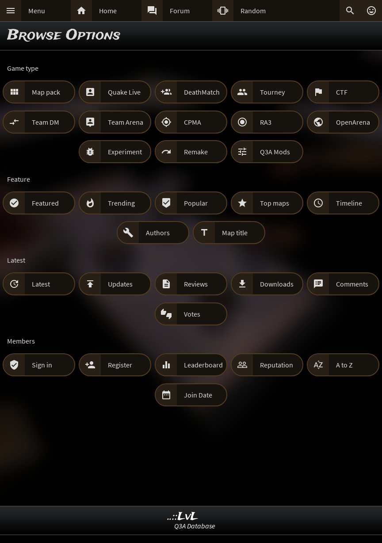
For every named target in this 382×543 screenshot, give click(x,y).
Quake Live (124, 92)
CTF (342, 92)
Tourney (272, 92)
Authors (158, 232)
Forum (180, 10)
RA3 (265, 122)
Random (253, 10)
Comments (352, 283)
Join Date (198, 394)
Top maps (274, 203)
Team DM (45, 122)
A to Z (344, 364)
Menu (36, 10)
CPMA (192, 122)
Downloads (277, 283)
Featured (45, 203)
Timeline (349, 203)
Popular (196, 203)
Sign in (42, 364)
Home (108, 10)
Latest (41, 283)
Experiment (125, 151)
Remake (196, 151)
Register (120, 364)
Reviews (196, 283)
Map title (235, 232)
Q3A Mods (275, 151)
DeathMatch (202, 92)
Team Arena (125, 122)
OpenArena (353, 122)
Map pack (46, 92)
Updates (120, 283)
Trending (121, 203)
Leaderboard (203, 364)
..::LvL (183, 516)
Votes (192, 314)
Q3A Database (194, 525)
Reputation (276, 364)
